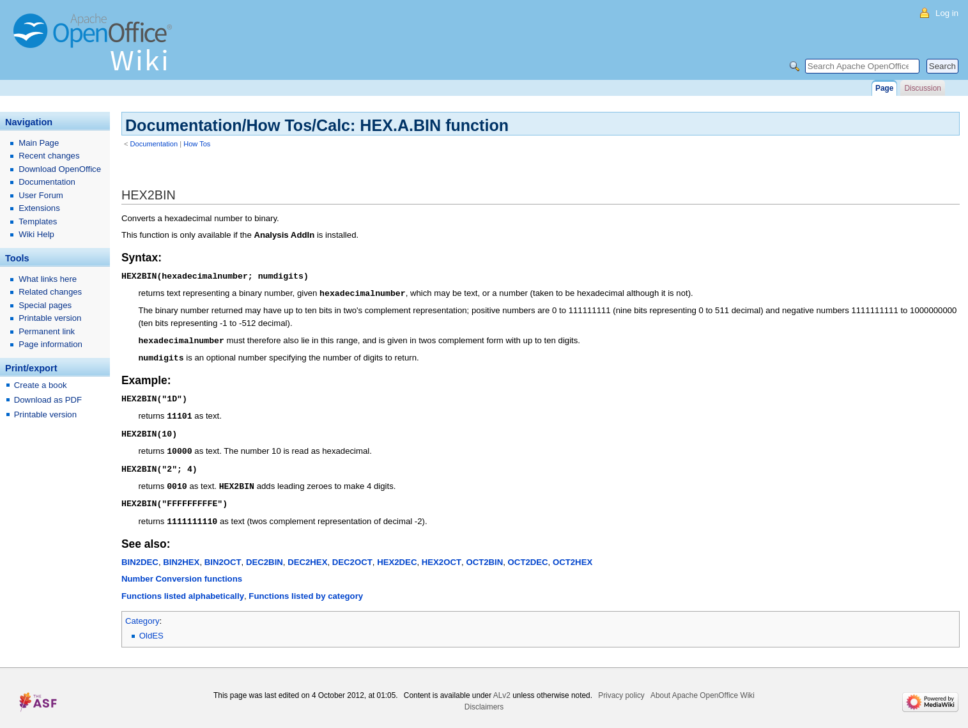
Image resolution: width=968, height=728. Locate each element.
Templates (38, 221)
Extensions (39, 208)
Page (884, 88)
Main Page (39, 143)
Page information (50, 344)
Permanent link (47, 331)
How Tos (196, 144)
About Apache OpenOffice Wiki (702, 687)
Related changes (50, 292)
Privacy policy (621, 687)
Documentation (154, 144)
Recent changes (49, 155)
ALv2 (502, 687)
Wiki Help (36, 234)
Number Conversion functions (181, 571)
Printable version (50, 318)
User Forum (41, 195)
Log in (946, 13)
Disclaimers (484, 699)
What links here (48, 279)
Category (142, 613)
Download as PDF (48, 400)
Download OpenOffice (60, 169)
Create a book (40, 385)
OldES (151, 628)
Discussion (922, 88)
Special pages (45, 305)
